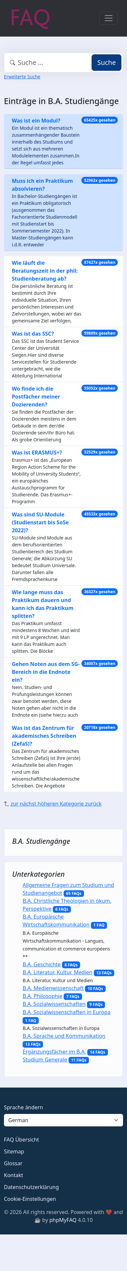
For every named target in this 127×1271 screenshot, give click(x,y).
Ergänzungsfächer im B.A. (54, 1051)
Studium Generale (45, 1059)
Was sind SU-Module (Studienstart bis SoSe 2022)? (40, 522)
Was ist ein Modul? (36, 120)
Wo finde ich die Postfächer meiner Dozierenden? (36, 396)
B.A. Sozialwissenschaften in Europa (67, 1012)
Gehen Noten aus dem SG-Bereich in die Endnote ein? (46, 671)
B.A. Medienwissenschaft (53, 988)
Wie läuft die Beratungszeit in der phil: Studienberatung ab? (45, 270)
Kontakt (13, 1175)
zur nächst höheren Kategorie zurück (56, 803)
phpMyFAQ (62, 1220)
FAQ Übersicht (21, 1139)
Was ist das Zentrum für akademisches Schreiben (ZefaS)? (44, 735)
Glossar (13, 1163)
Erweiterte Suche (22, 76)
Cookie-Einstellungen (30, 1198)
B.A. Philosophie (42, 996)
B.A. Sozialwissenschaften (54, 1004)
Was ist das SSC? (33, 333)
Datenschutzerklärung (31, 1187)
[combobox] (63, 62)
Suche (106, 62)
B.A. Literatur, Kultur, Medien (57, 972)
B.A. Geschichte (42, 964)
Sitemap (14, 1151)
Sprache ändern (23, 1107)
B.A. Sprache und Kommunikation (64, 1035)
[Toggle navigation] (108, 18)
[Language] (63, 1120)
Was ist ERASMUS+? (37, 452)
